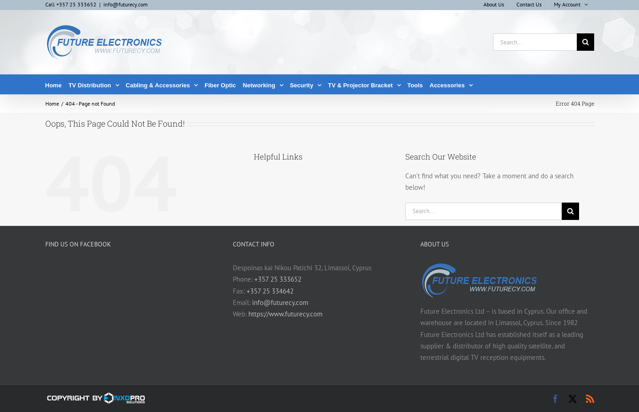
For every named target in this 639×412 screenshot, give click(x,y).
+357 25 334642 (270, 291)
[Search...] (535, 42)
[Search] (585, 42)
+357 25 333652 (277, 279)
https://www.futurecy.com (285, 314)
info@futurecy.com (125, 4)
